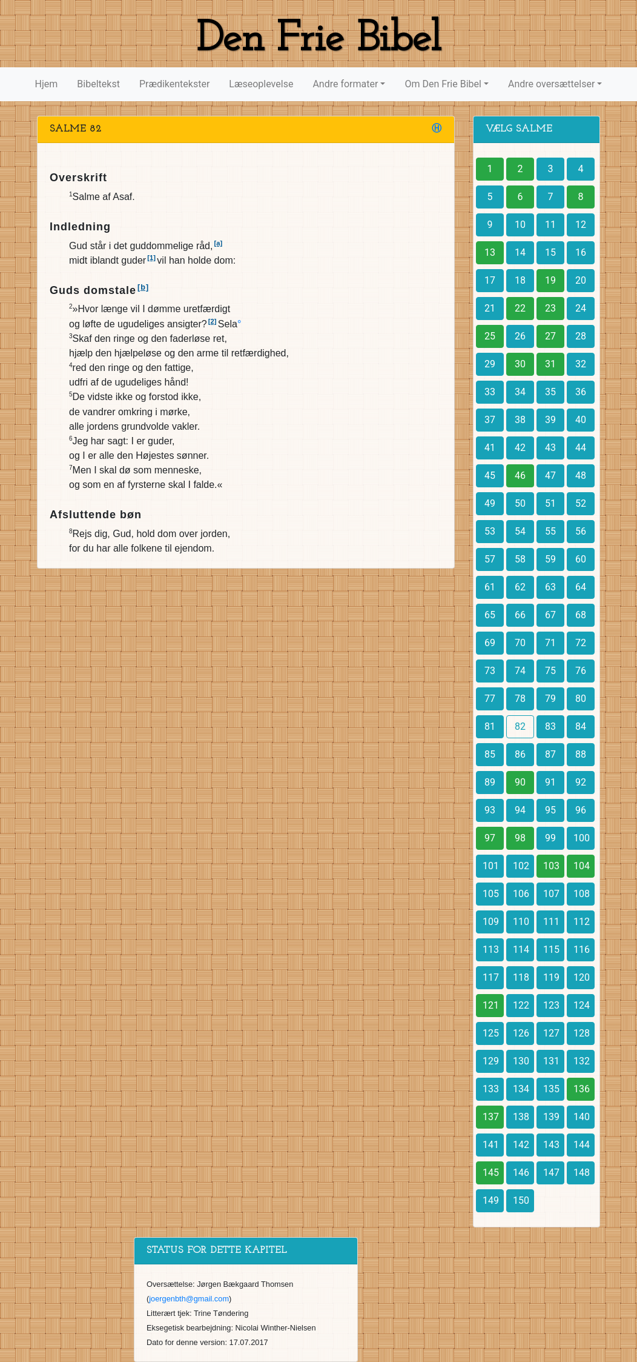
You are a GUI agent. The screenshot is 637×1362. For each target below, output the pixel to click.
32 (580, 364)
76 (580, 670)
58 (520, 559)
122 (521, 1005)
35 (550, 392)
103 (551, 866)
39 (550, 420)
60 (580, 559)
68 (580, 615)
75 (550, 670)
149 (491, 1200)
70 (520, 643)
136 (581, 1089)
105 (491, 894)
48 (580, 475)
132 (581, 1061)
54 (520, 531)
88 (580, 754)
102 (521, 866)
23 (550, 308)
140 (581, 1117)
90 (520, 782)
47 (550, 475)
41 (489, 447)
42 (520, 447)
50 (520, 503)
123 (551, 1005)
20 (580, 280)
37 (489, 420)
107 (551, 894)
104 (581, 866)
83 (550, 726)
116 (581, 949)
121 (491, 1005)
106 (521, 894)
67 (550, 615)
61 (489, 587)
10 (520, 224)
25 (489, 336)
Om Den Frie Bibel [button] (442, 84)
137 (491, 1117)
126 (521, 1033)
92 (580, 782)
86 (520, 754)
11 (550, 224)
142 (521, 1144)
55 (550, 531)
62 (520, 587)
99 (550, 838)
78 (520, 698)
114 (521, 949)
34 (520, 392)
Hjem (46, 84)
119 (551, 977)
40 (580, 420)
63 (550, 587)
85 (489, 754)
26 (520, 336)
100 (581, 838)
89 (489, 782)
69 (489, 643)
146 (521, 1172)
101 (491, 866)
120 (581, 977)
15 (550, 252)
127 (551, 1033)
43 (550, 447)
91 (550, 782)
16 (580, 252)
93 (489, 810)
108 (581, 894)
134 (521, 1089)
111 (551, 921)
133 (491, 1089)
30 (520, 364)
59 (550, 559)
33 (489, 392)
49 (489, 503)
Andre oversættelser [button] (551, 84)
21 (489, 308)
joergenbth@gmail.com (189, 1298)
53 (489, 531)
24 (580, 308)
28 (580, 336)
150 (521, 1200)
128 (581, 1033)
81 (489, 726)
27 (550, 336)
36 (580, 392)
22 (520, 308)
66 (520, 615)
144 (581, 1144)
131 (551, 1061)
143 (551, 1144)
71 (550, 643)
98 (520, 838)
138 (521, 1117)
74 (520, 670)
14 (520, 252)
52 (580, 503)
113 (491, 949)
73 (489, 670)
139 (551, 1117)
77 (489, 698)
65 (489, 615)
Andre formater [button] (345, 84)
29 (489, 364)
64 (580, 587)
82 (520, 726)
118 (521, 977)
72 (580, 643)
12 (580, 224)
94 (520, 810)
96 (580, 810)
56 (580, 531)
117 (491, 977)
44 (580, 447)
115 (551, 949)
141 (491, 1144)
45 (489, 475)
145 (491, 1172)
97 (489, 838)
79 (550, 698)
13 (489, 252)
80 (580, 698)
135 (551, 1089)
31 (550, 364)
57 (489, 559)
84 (580, 726)
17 (489, 280)
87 (550, 754)
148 (581, 1172)
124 (581, 1005)
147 (551, 1172)
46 (520, 475)
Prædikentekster (174, 84)
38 (520, 420)
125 (491, 1033)
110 (521, 921)
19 (550, 280)
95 (550, 810)
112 (581, 921)
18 (520, 280)
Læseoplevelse (261, 84)
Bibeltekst (98, 84)
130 (521, 1061)
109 (491, 921)
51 (550, 503)
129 (491, 1061)
